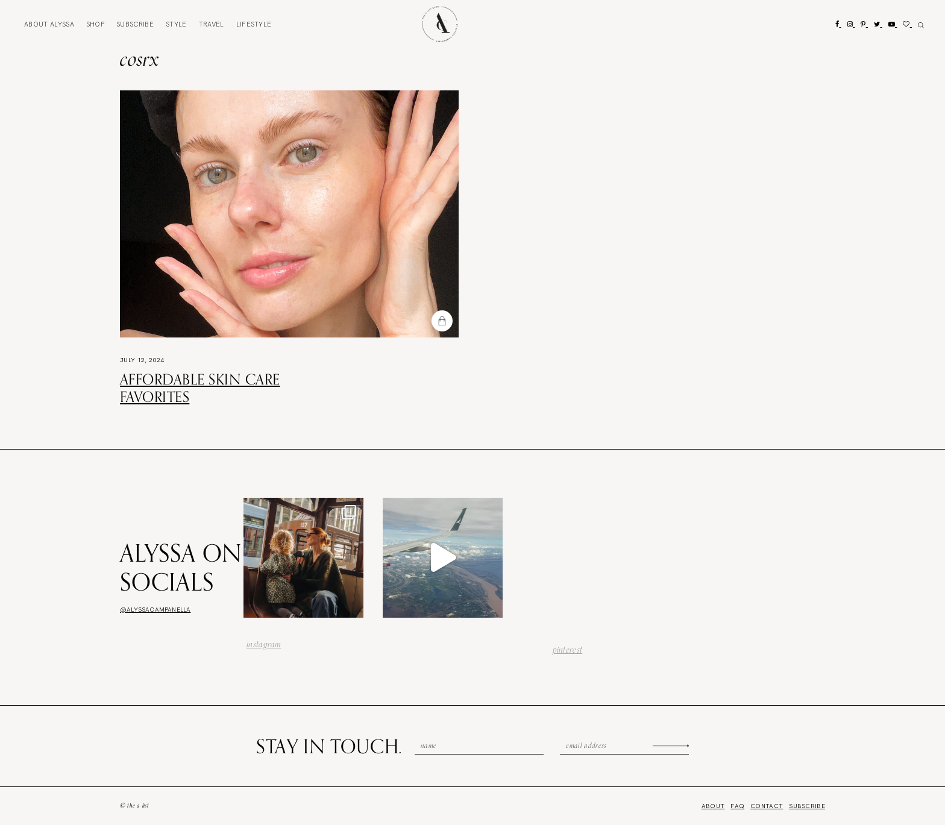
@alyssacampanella (155, 609)
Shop (95, 24)
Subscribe (135, 24)
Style (176, 24)
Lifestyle (254, 24)
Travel (211, 24)
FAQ (737, 806)
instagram (263, 644)
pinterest (568, 649)
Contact (766, 806)
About (49, 24)
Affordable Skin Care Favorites (200, 388)
